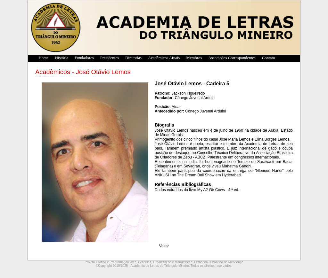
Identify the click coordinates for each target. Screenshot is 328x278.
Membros (194, 58)
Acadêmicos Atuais (164, 58)
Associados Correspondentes (232, 58)
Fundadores (84, 58)
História (61, 58)
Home (40, 58)
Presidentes (109, 58)
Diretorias (133, 58)
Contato (268, 58)
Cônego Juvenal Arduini (195, 98)
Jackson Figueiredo (188, 93)
